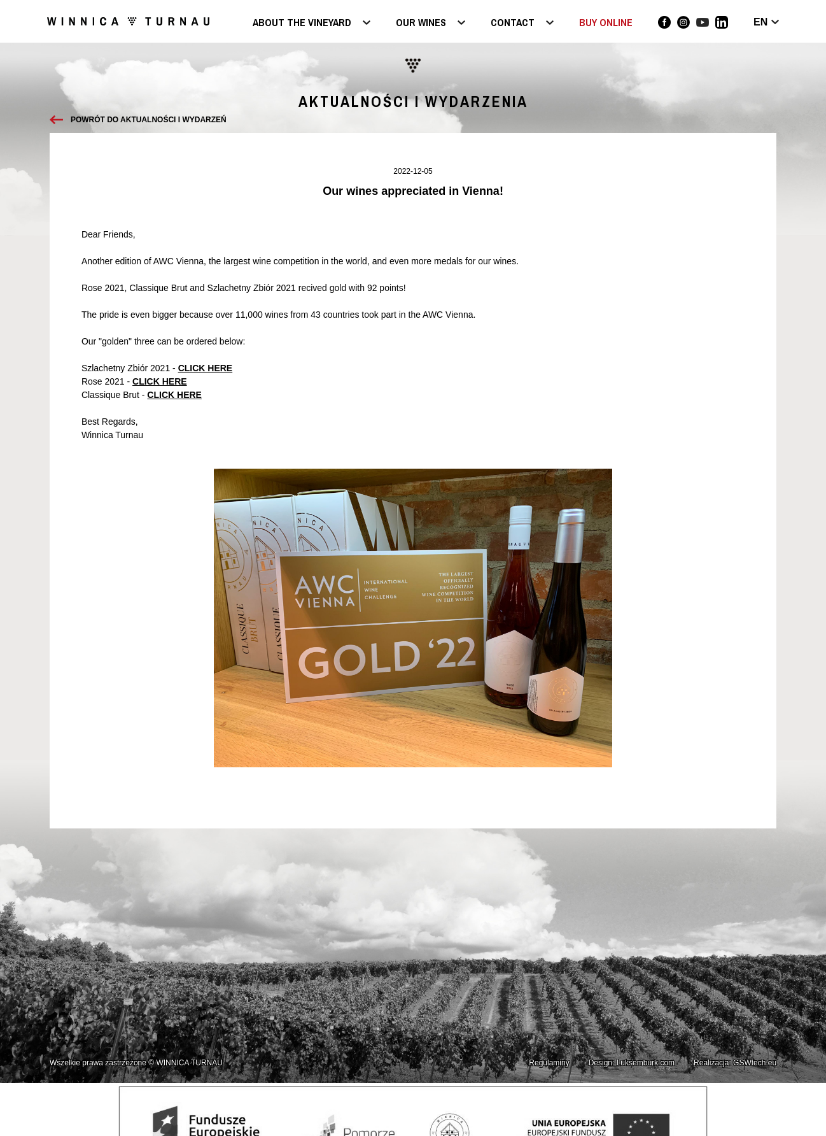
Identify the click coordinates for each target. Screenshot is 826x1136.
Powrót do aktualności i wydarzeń (149, 119)
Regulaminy (549, 1062)
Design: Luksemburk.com (632, 1062)
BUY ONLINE (606, 22)
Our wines (421, 23)
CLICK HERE (205, 368)
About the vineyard (302, 23)
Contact (513, 23)
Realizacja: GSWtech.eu (735, 1062)
